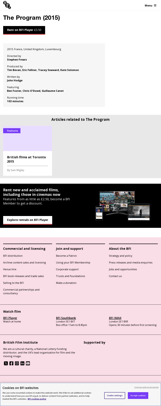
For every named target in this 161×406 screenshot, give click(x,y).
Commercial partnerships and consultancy (21, 291)
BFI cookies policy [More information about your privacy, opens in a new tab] (37, 398)
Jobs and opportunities (123, 269)
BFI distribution (12, 255)
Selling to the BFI (13, 283)
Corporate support (67, 269)
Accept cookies (138, 395)
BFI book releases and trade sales (23, 276)
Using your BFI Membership (73, 262)
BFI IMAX (115, 318)
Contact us (115, 276)
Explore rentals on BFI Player (27, 220)
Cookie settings (114, 395)
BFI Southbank (66, 318)
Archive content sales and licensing (24, 262)
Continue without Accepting (146, 387)
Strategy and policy (120, 255)
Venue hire (9, 269)
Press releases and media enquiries (131, 262)
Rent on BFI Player (24, 30)
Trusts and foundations (70, 276)
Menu (150, 5)
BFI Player (10, 318)
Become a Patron (66, 255)
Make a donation (66, 283)
